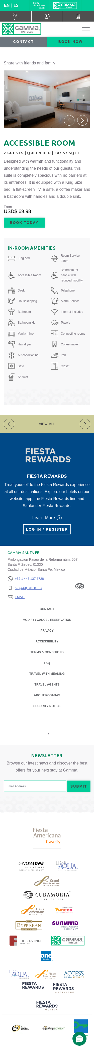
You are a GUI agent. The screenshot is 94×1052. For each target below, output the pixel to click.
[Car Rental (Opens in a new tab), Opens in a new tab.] (15, 16)
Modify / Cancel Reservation (47, 620)
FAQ (47, 663)
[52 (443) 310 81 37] (26, 588)
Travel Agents (47, 684)
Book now (70, 42)
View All (47, 424)
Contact (23, 42)
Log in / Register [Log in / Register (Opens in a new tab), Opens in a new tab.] (47, 529)
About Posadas (47, 695)
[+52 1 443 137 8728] (26, 579)
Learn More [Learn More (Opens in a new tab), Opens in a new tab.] (47, 517)
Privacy (46, 630)
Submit (78, 786)
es (16, 5)
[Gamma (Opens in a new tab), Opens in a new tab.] (39, 5)
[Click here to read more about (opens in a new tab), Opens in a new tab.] (30, 866)
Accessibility (47, 641)
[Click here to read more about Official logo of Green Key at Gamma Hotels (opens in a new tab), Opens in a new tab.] (81, 1028)
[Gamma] (65, 5)
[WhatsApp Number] (47, 16)
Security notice (47, 706)
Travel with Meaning (47, 674)
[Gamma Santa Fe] (21, 29)
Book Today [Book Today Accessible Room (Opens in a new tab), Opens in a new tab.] (24, 223)
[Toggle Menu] (86, 29)
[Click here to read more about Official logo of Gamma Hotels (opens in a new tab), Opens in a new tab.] (67, 940)
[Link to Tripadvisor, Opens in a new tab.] (79, 585)
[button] (69, 120)
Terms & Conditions (47, 652)
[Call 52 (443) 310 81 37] (78, 16)
